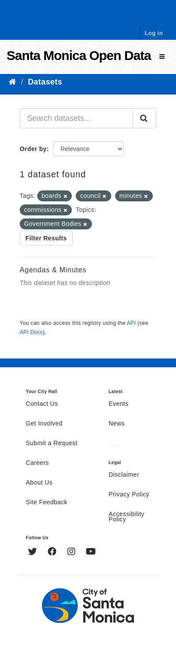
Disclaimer (124, 475)
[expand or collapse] (162, 57)
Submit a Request (51, 443)
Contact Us (42, 404)
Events (118, 404)
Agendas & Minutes (53, 270)
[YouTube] (90, 552)
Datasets (45, 81)
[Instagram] (72, 552)
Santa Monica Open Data (79, 55)
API (131, 323)
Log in (153, 33)
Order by (33, 148)
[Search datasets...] (76, 118)
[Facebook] (53, 552)
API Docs (31, 332)
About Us (39, 483)
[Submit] (144, 118)
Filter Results (46, 238)
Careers (37, 463)
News (117, 424)
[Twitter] (33, 552)
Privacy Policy (129, 495)
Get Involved (44, 424)
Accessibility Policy (126, 517)
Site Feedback (46, 502)
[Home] (12, 81)
